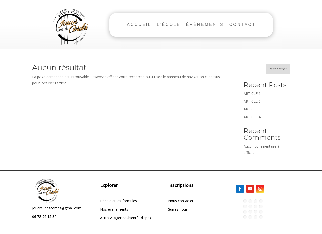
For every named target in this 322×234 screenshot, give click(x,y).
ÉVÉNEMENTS (205, 25)
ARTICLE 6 (252, 93)
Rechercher (278, 69)
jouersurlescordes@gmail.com (57, 208)
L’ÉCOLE (169, 25)
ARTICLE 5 (252, 109)
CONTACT (242, 25)
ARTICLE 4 (252, 116)
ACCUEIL (139, 25)
